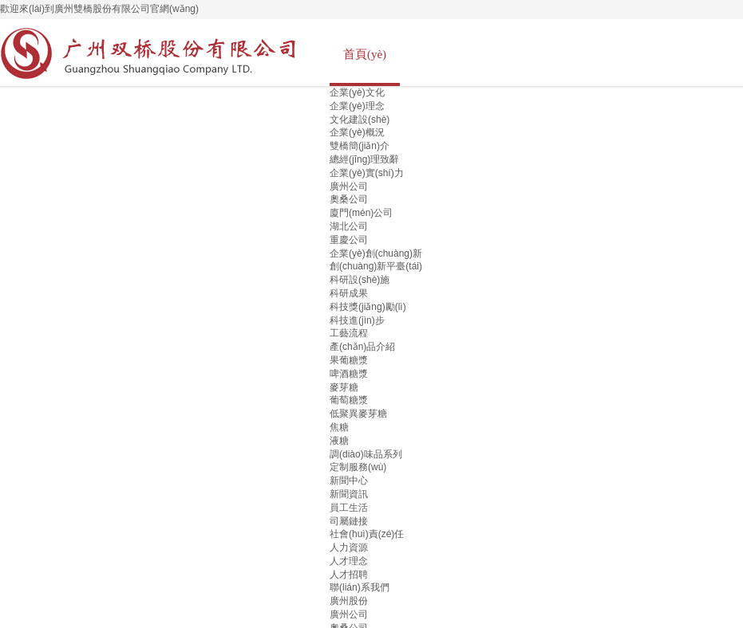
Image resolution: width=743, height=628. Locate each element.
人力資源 (349, 547)
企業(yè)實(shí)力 (367, 173)
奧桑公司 (349, 199)
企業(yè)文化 (357, 92)
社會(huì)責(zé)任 (367, 534)
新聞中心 (349, 480)
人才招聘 (349, 574)
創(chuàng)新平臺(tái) (376, 266)
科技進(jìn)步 (357, 320)
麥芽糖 (344, 387)
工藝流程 (349, 333)
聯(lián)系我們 (359, 587)
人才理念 (349, 561)
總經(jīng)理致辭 (364, 159)
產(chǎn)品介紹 (362, 346)
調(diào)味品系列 (366, 454)
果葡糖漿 (349, 360)
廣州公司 (349, 186)
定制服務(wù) (358, 467)
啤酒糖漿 (349, 373)
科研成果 (349, 293)
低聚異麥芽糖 (358, 413)
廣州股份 (349, 600)
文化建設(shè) (359, 119)
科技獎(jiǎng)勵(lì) (368, 306)
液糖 (339, 440)
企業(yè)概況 (357, 132)
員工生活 (349, 507)
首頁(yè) (364, 54)
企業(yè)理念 (357, 106)
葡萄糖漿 (349, 400)
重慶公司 (349, 239)
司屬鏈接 (349, 521)
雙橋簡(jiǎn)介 (359, 145)
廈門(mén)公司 (361, 212)
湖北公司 (349, 226)
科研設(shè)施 (359, 279)
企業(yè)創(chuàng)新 (376, 253)
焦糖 (339, 427)
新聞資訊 (349, 494)
